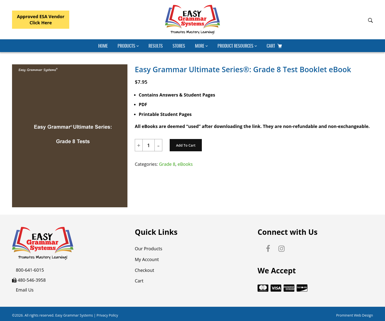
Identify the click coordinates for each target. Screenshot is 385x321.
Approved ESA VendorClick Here (40, 20)
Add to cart (185, 145)
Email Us (25, 290)
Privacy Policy (107, 314)
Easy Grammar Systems (74, 314)
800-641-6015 (30, 270)
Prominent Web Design (354, 314)
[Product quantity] (148, 145)
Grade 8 (167, 164)
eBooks (185, 164)
